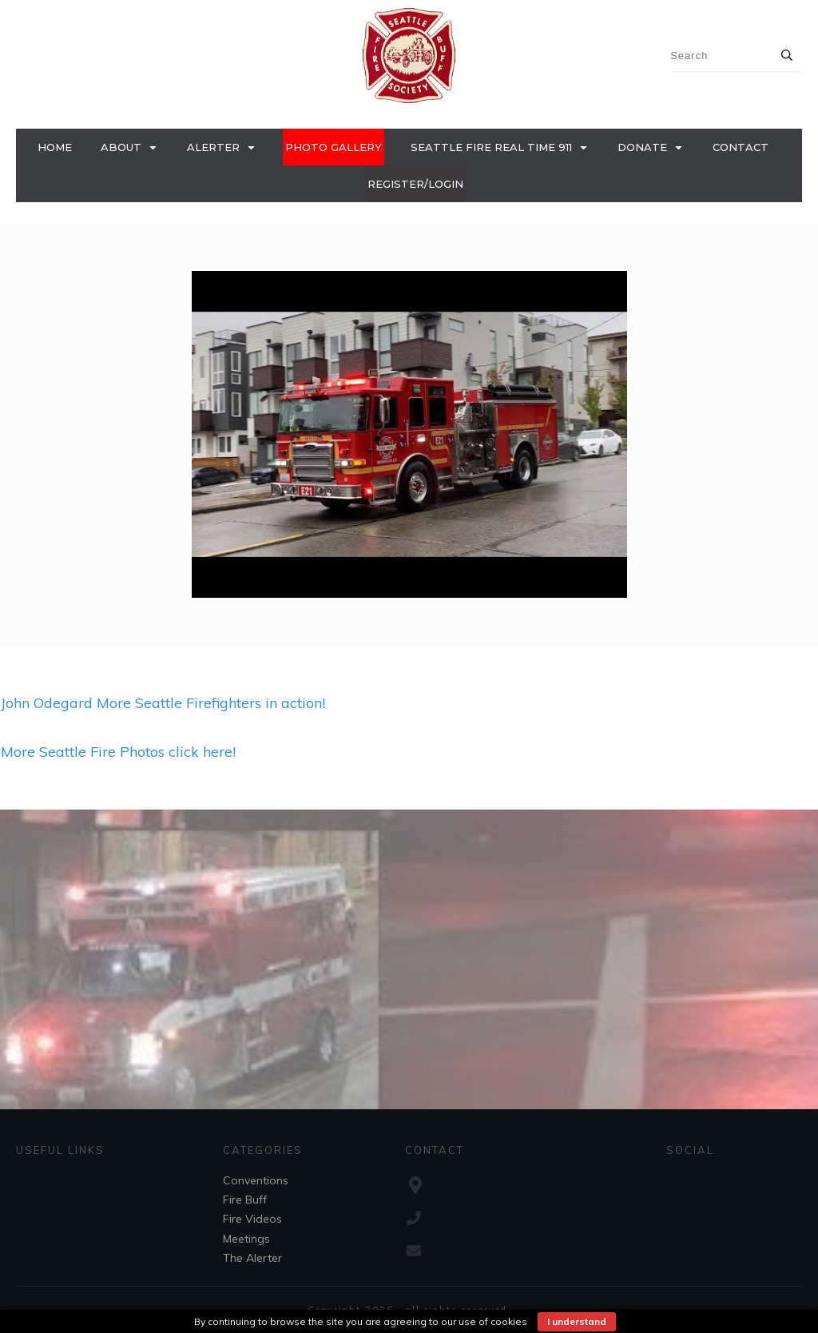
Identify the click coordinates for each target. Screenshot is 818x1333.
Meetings (246, 1239)
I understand (576, 1321)
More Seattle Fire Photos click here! (118, 751)
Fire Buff (245, 1199)
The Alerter (252, 1258)
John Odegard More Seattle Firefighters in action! (163, 703)
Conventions (255, 1180)
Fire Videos (252, 1219)
